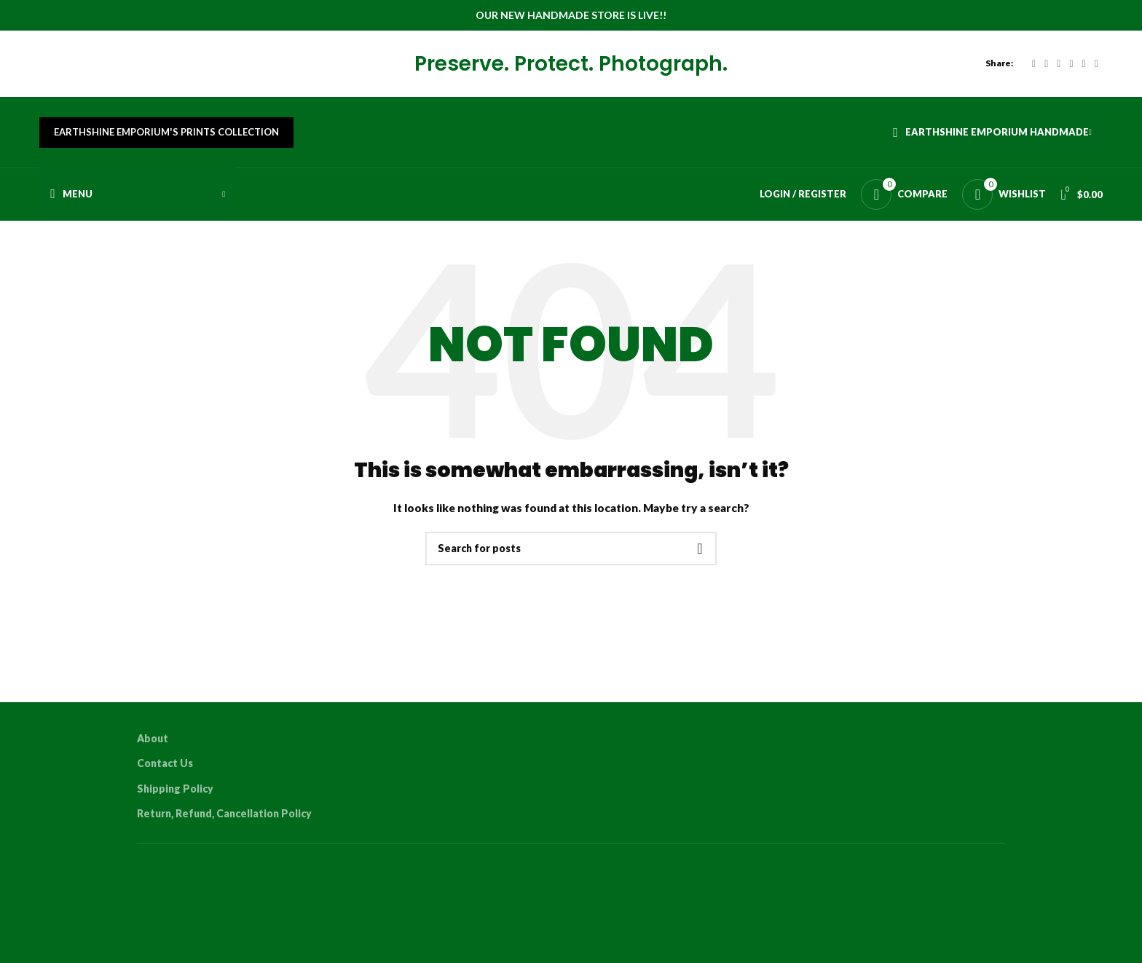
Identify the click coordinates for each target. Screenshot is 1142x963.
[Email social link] (1058, 67)
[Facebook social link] (1034, 67)
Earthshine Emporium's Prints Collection (166, 141)
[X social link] (1046, 67)
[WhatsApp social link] (1096, 67)
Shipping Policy (175, 799)
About (152, 748)
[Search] (571, 559)
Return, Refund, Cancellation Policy (224, 824)
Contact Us (165, 774)
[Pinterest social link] (1071, 67)
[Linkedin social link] (1084, 67)
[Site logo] (39, 66)
